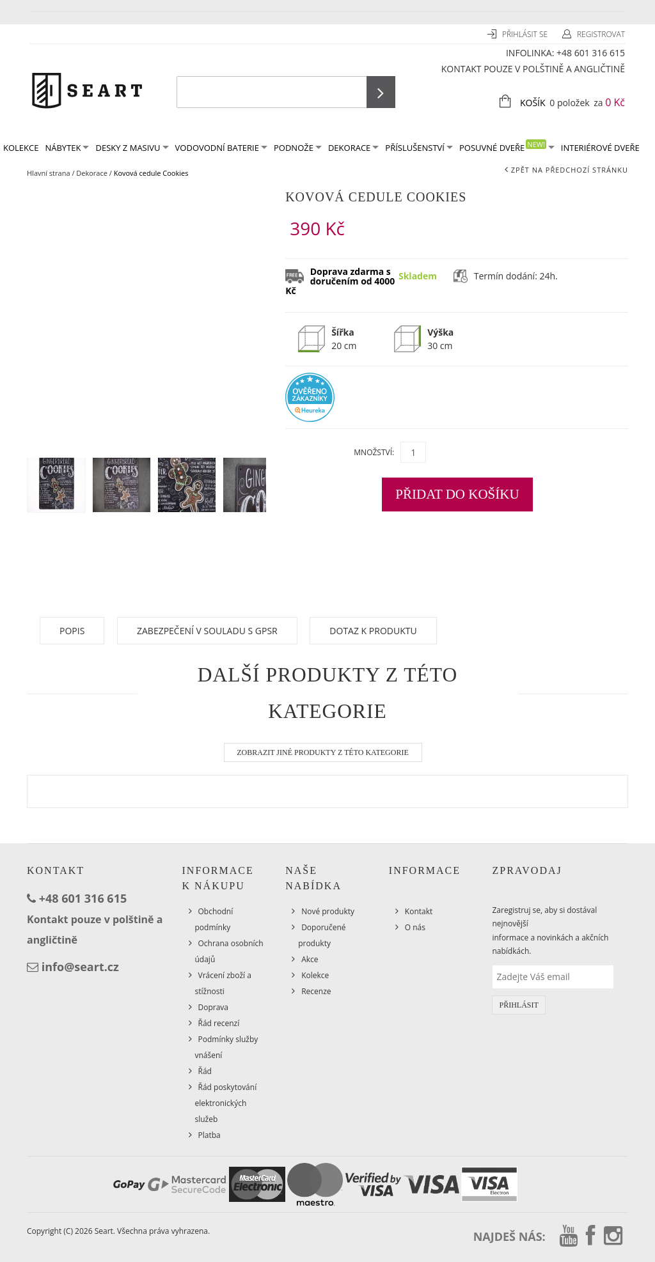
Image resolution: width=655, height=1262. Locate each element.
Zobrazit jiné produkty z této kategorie (323, 752)
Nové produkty (327, 911)
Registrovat (601, 34)
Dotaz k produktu (372, 631)
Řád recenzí (219, 1023)
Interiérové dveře (600, 147)
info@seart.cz (80, 966)
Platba (209, 1135)
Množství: (374, 452)
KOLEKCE (20, 147)
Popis (71, 631)
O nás (415, 927)
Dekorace (353, 147)
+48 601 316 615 (590, 53)
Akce (309, 959)
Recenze (316, 991)
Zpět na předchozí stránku (569, 170)
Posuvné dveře (507, 146)
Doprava (213, 1007)
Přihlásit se (525, 34)
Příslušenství (419, 147)
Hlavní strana (48, 173)
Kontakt (418, 911)
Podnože (298, 147)
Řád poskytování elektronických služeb (226, 1103)
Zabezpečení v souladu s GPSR (207, 631)
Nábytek (67, 147)
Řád (205, 1071)
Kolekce (315, 975)
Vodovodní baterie (221, 147)
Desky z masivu (131, 147)
